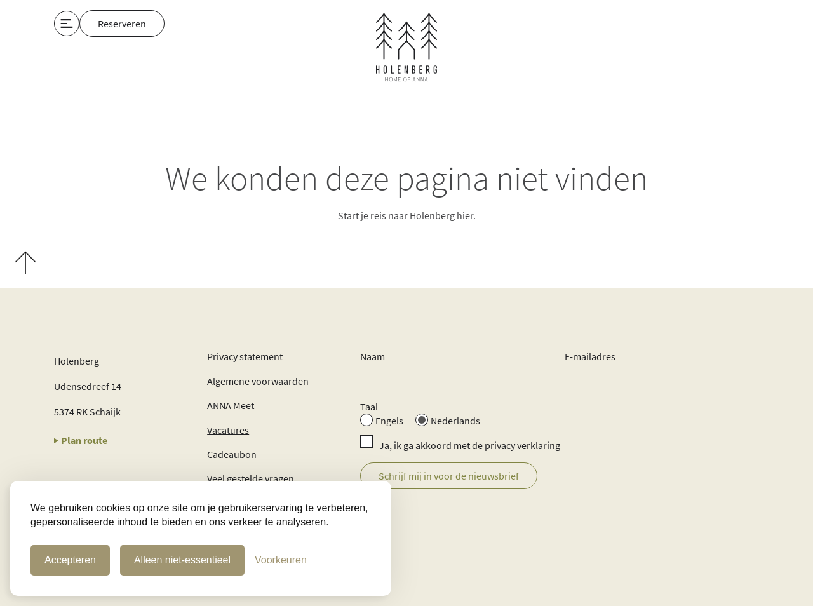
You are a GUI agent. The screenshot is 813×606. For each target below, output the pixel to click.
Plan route (80, 440)
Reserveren (122, 23)
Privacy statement (245, 356)
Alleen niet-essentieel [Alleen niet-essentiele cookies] (182, 560)
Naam (372, 356)
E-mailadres (590, 356)
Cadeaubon (232, 454)
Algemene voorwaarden (258, 381)
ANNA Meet (230, 405)
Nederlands (455, 420)
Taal (369, 406)
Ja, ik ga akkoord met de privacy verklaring (469, 445)
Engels (389, 420)
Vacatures (228, 430)
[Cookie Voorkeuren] (281, 560)
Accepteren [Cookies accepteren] (70, 560)
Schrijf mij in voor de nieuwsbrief (449, 475)
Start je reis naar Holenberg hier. (407, 215)
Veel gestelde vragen (250, 478)
